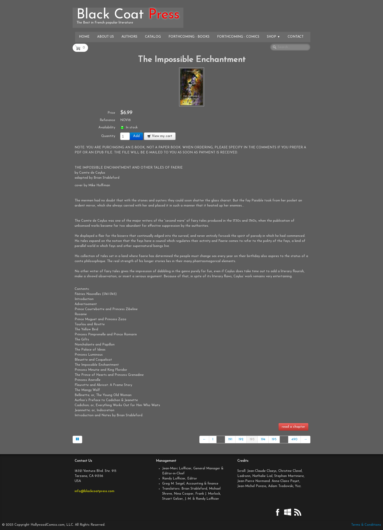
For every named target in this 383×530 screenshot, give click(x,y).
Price (111, 112)
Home (84, 36)
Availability (106, 127)
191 (230, 439)
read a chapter (293, 427)
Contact (296, 36)
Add (136, 136)
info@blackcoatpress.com (94, 491)
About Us (105, 36)
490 (294, 439)
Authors (129, 36)
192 (241, 439)
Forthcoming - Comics (238, 36)
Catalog (153, 36)
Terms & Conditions (366, 524)
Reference (107, 120)
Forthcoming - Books (188, 36)
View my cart (159, 136)
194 (263, 439)
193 (252, 439)
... (221, 439)
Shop (273, 36)
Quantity (108, 136)
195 (274, 439)
